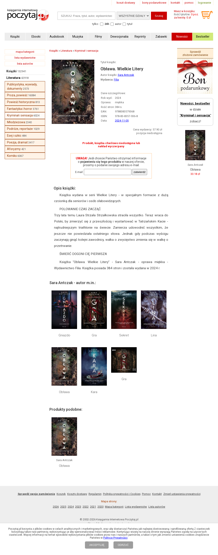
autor (118, 23)
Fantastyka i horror (19, 108)
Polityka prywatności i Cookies (122, 494)
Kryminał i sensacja (20, 115)
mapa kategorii (25, 51)
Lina (154, 335)
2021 (93, 506)
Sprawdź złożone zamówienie (195, 53)
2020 (100, 506)
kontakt (175, 2)
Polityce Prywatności (115, 537)
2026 (56, 506)
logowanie (204, 2)
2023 (78, 506)
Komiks (12, 155)
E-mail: (79, 172)
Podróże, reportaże (20, 128)
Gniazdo (64, 335)
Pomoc (146, 494)
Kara (94, 392)
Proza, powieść (17, 95)
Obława (64, 392)
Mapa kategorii (114, 506)
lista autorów (25, 63)
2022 (86, 506)
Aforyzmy (14, 149)
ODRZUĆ (123, 545)
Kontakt (157, 494)
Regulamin (95, 494)
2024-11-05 (122, 120)
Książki (11, 71)
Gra (94, 335)
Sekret (124, 335)
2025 (63, 506)
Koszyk (61, 494)
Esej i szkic (14, 135)
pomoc (189, 2)
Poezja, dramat (17, 142)
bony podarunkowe (154, 2)
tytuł (129, 23)
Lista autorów (156, 506)
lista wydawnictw (25, 57)
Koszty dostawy (77, 494)
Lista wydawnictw (136, 506)
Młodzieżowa (16, 122)
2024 (71, 506)
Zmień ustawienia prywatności (182, 494)
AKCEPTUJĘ (96, 545)
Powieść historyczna (21, 102)
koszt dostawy (126, 2)
